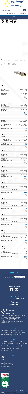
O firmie (20, 330)
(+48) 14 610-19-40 (12, 13)
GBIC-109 (3, 246)
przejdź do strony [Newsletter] (19, 277)
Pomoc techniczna (6, 350)
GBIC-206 (3, 230)
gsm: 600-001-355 (14, 302)
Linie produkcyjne (21, 343)
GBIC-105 (3, 150)
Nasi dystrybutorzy (6, 334)
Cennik (3, 346)
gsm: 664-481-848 (14, 304)
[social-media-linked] (13, 290)
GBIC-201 (3, 182)
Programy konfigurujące (14, 346)
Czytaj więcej (4, 324)
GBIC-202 (3, 198)
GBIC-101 (3, 85)
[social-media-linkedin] (6, 21)
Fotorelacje (16, 348)
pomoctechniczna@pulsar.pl (8, 365)
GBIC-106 (3, 166)
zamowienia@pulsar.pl (6, 363)
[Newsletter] (14, 21)
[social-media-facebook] (2, 21)
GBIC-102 (3, 101)
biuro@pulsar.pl (22, 13)
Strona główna (5, 330)
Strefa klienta (13, 332)
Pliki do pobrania (6, 348)
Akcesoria (10, 60)
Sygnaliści (22, 341)
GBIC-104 (3, 134)
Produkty (5, 60)
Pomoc (16, 334)
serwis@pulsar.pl (5, 366)
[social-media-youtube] (10, 21)
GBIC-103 (3, 118)
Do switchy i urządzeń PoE (19, 60)
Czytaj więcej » (4, 369)
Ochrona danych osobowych (9, 341)
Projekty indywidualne (7, 343)
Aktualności (4, 332)
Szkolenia (22, 332)
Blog (21, 334)
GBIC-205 (3, 214)
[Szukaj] (24, 10)
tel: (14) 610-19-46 (14, 301)
